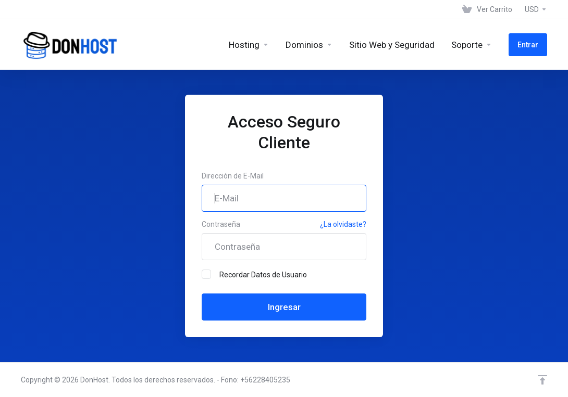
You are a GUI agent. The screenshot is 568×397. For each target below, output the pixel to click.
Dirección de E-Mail (233, 176)
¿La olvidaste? (343, 224)
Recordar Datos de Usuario (254, 274)
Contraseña (221, 224)
